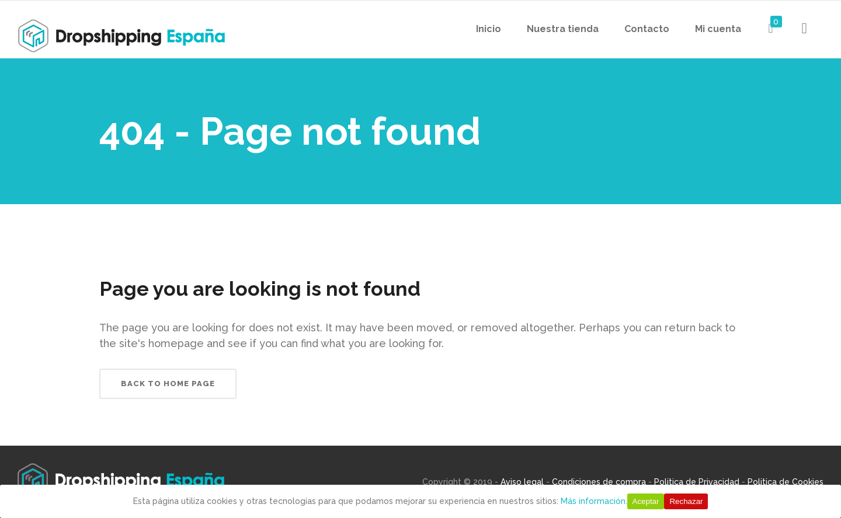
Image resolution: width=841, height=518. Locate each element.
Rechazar (686, 501)
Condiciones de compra (599, 482)
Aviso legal (522, 482)
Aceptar (646, 501)
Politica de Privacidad (696, 482)
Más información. (594, 501)
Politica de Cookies (785, 482)
